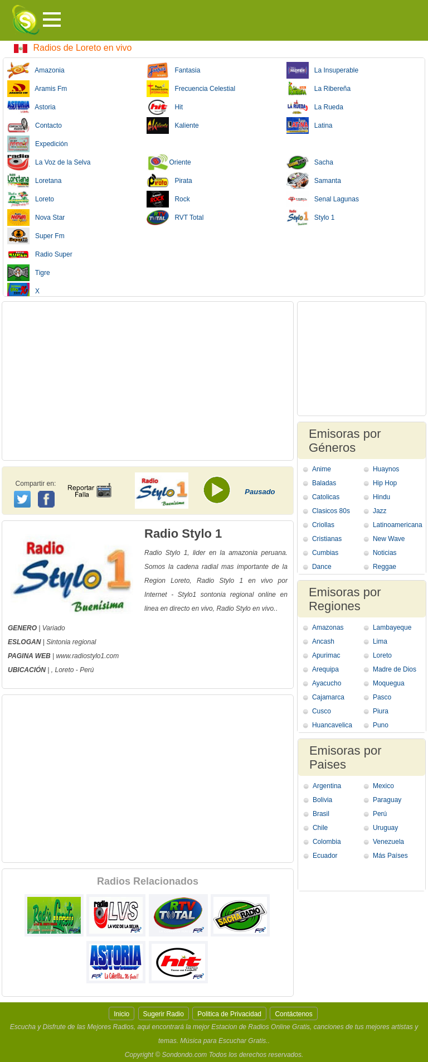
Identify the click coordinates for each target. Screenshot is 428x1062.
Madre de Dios (394, 669)
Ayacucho (326, 683)
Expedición (37, 144)
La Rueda (314, 107)
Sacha (309, 162)
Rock (168, 199)
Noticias (385, 553)
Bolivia (322, 800)
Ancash (323, 641)
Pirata (169, 180)
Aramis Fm (37, 88)
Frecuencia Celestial (191, 88)
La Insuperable (322, 70)
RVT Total (175, 217)
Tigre (28, 272)
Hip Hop (385, 483)
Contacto (34, 125)
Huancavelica (332, 725)
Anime (321, 469)
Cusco (321, 711)
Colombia (327, 842)
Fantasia (173, 70)
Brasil (321, 814)
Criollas (323, 525)
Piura (380, 711)
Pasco (382, 697)
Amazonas (328, 627)
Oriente (169, 162)
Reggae (384, 567)
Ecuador (325, 856)
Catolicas (325, 497)
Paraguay (387, 800)
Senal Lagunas (322, 199)
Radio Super (39, 254)
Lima (380, 641)
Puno (380, 725)
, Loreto (62, 670)
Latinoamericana (397, 525)
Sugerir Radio (163, 1014)
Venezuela (388, 842)
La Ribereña (318, 88)
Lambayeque (392, 627)
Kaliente (172, 125)
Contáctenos (293, 1014)
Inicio (121, 1014)
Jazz (380, 511)
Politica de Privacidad (229, 1014)
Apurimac (326, 655)
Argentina (327, 786)
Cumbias (325, 553)
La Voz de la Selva (48, 162)
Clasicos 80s (331, 511)
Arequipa (325, 669)
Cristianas (327, 539)
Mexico (383, 786)
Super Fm (36, 236)
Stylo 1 (310, 217)
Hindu (381, 497)
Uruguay (385, 828)
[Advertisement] (148, 381)
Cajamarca (328, 697)
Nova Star (36, 217)
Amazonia (36, 70)
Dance (322, 567)
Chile (320, 828)
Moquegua (389, 683)
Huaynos (386, 469)
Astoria (31, 107)
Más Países (390, 856)
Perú (87, 670)
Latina (309, 125)
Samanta (313, 180)
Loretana (34, 180)
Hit (165, 107)
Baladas (324, 483)
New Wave (389, 539)
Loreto (30, 199)
